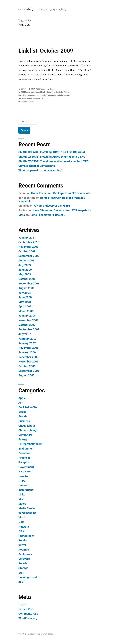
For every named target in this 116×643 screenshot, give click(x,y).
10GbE (23, 92)
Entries (25, 609)
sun (19, 98)
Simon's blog (25, 9)
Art (20, 402)
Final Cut (55, 92)
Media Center (26, 508)
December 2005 (28, 357)
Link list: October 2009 (45, 50)
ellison (48, 92)
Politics (23, 540)
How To (23, 476)
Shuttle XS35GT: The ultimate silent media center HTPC (53, 161)
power (22, 545)
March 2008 (25, 311)
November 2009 (28, 246)
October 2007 (26, 324)
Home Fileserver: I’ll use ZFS (47, 215)
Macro (22, 503)
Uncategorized (27, 577)
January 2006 (27, 352)
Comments (28, 613)
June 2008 (25, 297)
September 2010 (28, 242)
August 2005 (26, 375)
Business (24, 421)
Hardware (24, 471)
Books (22, 411)
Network (23, 526)
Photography (52, 95)
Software (24, 558)
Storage (67, 95)
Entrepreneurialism (30, 444)
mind (38, 95)
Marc (21, 215)
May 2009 (24, 274)
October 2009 (26, 251)
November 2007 (28, 320)
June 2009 (25, 269)
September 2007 (28, 329)
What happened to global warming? (40, 170)
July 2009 (24, 265)
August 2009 (26, 260)
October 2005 (26, 366)
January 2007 (27, 343)
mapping (31, 95)
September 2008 (28, 283)
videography (38, 98)
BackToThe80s (27, 407)
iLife (61, 92)
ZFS (20, 581)
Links (52, 89)
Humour (23, 485)
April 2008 (24, 306)
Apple (37, 92)
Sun (20, 572)
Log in (22, 604)
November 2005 (28, 361)
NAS (21, 522)
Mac (21, 499)
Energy (22, 439)
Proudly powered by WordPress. (41, 634)
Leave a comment (28, 102)
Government (26, 467)
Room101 (24, 549)
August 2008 (26, 288)
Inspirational (26, 490)
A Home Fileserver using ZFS (52, 205)
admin (23, 89)
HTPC (22, 480)
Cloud (42, 92)
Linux (25, 95)
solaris (60, 95)
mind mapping (27, 513)
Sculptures (25, 554)
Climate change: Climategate (36, 165)
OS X (21, 531)
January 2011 (27, 237)
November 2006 (28, 347)
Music (22, 517)
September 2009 (28, 255)
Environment (26, 448)
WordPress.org (27, 618)
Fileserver (24, 453)
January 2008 (27, 315)
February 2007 (27, 338)
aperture (30, 92)
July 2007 (24, 334)
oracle (43, 95)
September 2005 (28, 370)
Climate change (28, 430)
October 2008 (26, 279)
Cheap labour (26, 425)
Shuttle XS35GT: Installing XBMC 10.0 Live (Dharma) (51, 152)
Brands (22, 416)
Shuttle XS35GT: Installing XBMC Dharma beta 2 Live (51, 156)
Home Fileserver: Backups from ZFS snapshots (60, 193)
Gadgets (23, 462)
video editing (27, 98)
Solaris (22, 563)
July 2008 (24, 292)
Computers (25, 434)
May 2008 (24, 301)
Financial (24, 457)
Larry (20, 95)
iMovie (66, 92)
